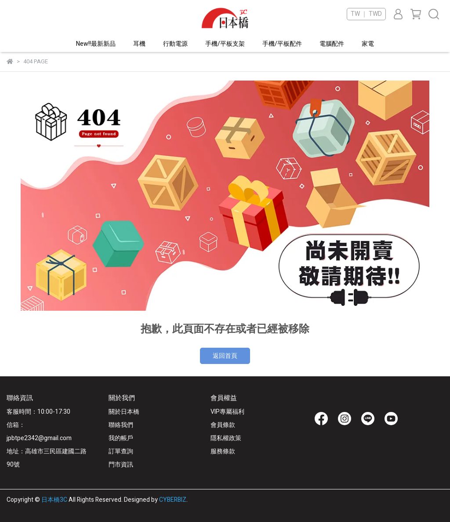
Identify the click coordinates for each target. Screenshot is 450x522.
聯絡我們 (121, 425)
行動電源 (175, 43)
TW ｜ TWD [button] (366, 14)
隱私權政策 (225, 438)
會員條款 (222, 425)
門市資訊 (121, 464)
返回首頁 (225, 355)
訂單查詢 (121, 451)
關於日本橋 (124, 411)
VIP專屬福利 (227, 411)
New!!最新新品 (96, 43)
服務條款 (222, 451)
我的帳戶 (121, 438)
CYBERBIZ (172, 499)
